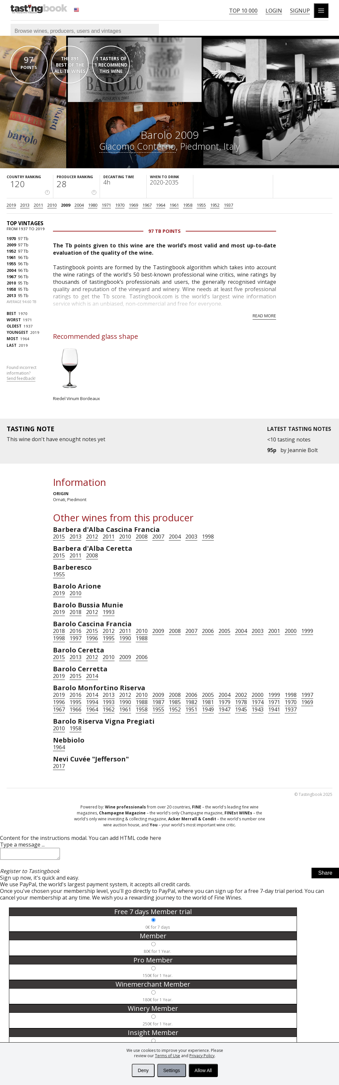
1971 (106, 205)
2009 (65, 205)
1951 (191, 709)
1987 (158, 702)
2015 (59, 536)
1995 (109, 638)
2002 (241, 694)
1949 (208, 709)
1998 (208, 536)
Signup (300, 10)
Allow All (203, 1070)
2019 (11, 205)
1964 (160, 205)
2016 (75, 631)
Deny (143, 1070)
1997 (75, 638)
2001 (274, 631)
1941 (274, 709)
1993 (109, 612)
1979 (224, 702)
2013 (24, 205)
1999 (307, 631)
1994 (92, 702)
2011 (38, 205)
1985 (175, 702)
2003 (191, 536)
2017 (59, 766)
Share (325, 875)
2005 (224, 631)
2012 (92, 536)
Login (274, 10)
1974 (258, 702)
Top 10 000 (243, 10)
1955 (201, 205)
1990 (125, 638)
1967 (147, 205)
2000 (291, 631)
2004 (79, 205)
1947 (224, 709)
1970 (119, 205)
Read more (264, 316)
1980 (92, 205)
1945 (241, 709)
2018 (75, 612)
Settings (171, 1070)
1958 (187, 205)
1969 (133, 205)
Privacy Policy (202, 1056)
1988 (142, 638)
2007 (158, 536)
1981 (208, 702)
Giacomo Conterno (137, 146)
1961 (174, 205)
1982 (191, 702)
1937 (228, 205)
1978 (241, 702)
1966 (75, 709)
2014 (92, 676)
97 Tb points (164, 231)
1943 (258, 709)
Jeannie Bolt (303, 450)
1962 (109, 709)
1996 (92, 638)
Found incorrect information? (21, 373)
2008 (142, 536)
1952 (214, 205)
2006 (208, 631)
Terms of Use (167, 1056)
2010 (52, 205)
